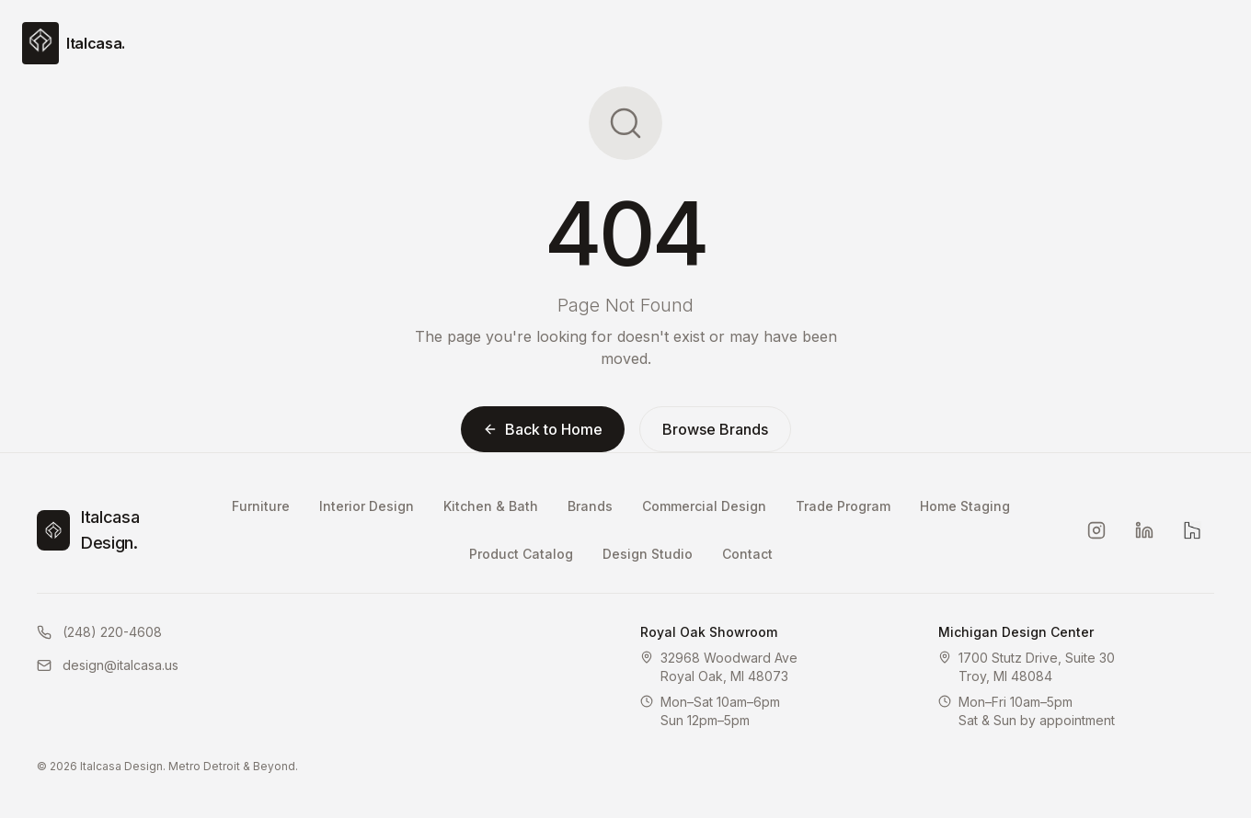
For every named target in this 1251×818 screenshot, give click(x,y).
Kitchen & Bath (490, 506)
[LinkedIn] (1144, 530)
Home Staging (965, 506)
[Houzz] (1192, 530)
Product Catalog (521, 554)
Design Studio (648, 554)
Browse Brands (715, 429)
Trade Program (843, 506)
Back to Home (543, 429)
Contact (747, 554)
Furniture (261, 506)
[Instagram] (1096, 530)
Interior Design (366, 506)
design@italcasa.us (107, 665)
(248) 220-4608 (99, 632)
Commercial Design (704, 506)
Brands (590, 506)
